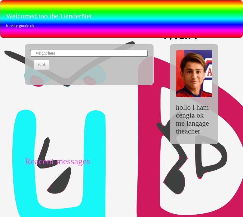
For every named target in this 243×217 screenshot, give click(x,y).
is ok (42, 64)
